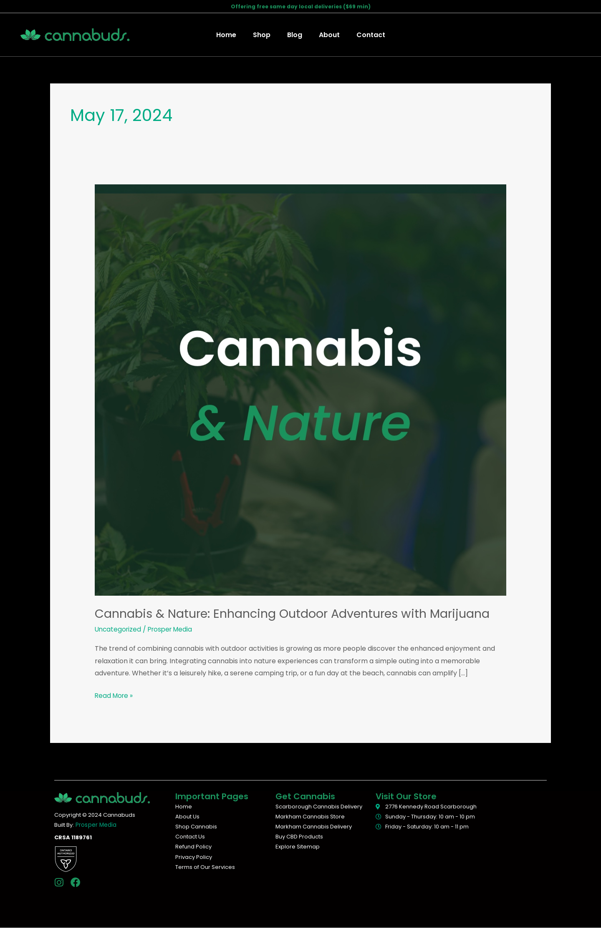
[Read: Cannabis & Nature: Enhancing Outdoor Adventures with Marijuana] (301, 390)
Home (233, 35)
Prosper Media (96, 841)
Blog (294, 35)
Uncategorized (119, 645)
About (326, 35)
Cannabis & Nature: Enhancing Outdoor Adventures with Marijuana (268, 622)
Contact (364, 35)
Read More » (115, 711)
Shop (265, 35)
